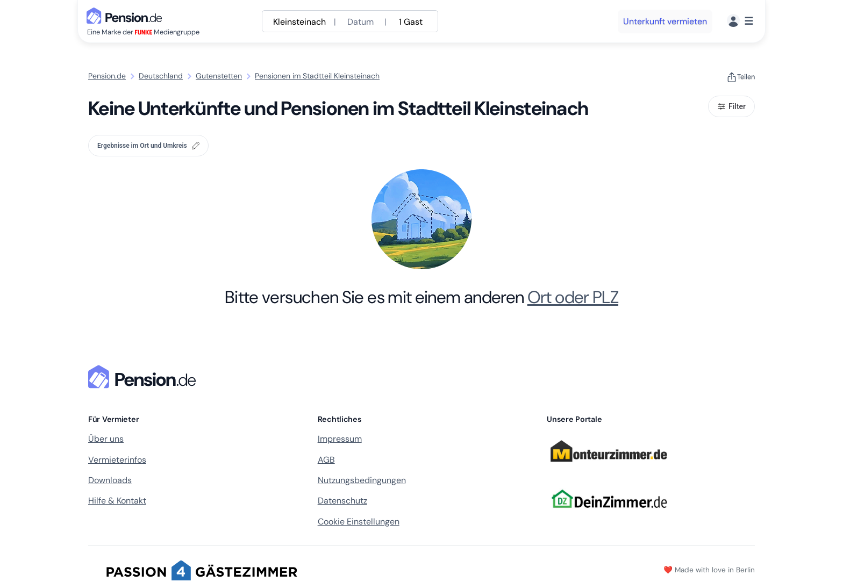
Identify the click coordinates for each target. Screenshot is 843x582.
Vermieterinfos (117, 459)
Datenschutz (342, 500)
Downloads (110, 480)
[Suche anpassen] (350, 21)
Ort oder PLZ (572, 297)
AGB (326, 459)
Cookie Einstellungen (358, 521)
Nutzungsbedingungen (362, 480)
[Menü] (740, 21)
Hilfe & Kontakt (117, 500)
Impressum (340, 438)
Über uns (106, 438)
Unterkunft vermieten (665, 21)
